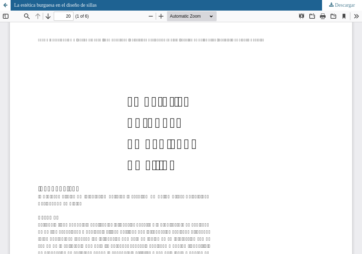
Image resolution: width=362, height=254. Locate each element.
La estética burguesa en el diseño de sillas (55, 5)
